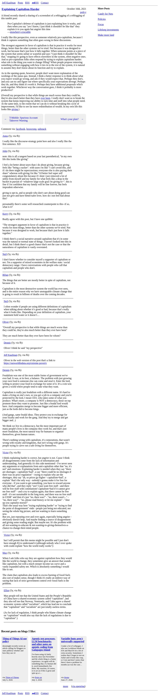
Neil (4, 254)
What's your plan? (72, 119)
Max (4, 553)
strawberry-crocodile (20, 32)
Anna (5, 136)
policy (83, 12)
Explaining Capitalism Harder (20, 9)
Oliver (5, 322)
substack (42, 129)
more (65, 686)
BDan (5, 275)
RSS (27, 2)
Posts (20, 2)
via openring (78, 686)
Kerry (5, 214)
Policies (102, 19)
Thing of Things (12, 677)
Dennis (7, 342)
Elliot (6, 590)
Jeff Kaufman (9, 2)
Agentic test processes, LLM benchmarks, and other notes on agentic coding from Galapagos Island (43, 644)
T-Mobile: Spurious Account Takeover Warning (21, 119)
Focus (101, 24)
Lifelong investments (108, 29)
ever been (45, 98)
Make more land (106, 35)
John (4, 151)
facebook (20, 129)
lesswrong (31, 129)
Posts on (38, 677)
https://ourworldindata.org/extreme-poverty (25, 363)
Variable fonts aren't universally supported (72, 640)
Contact (45, 2)
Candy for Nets (105, 13)
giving (15, 109)
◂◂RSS (35, 2)
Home (66, 677)
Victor (5, 452)
